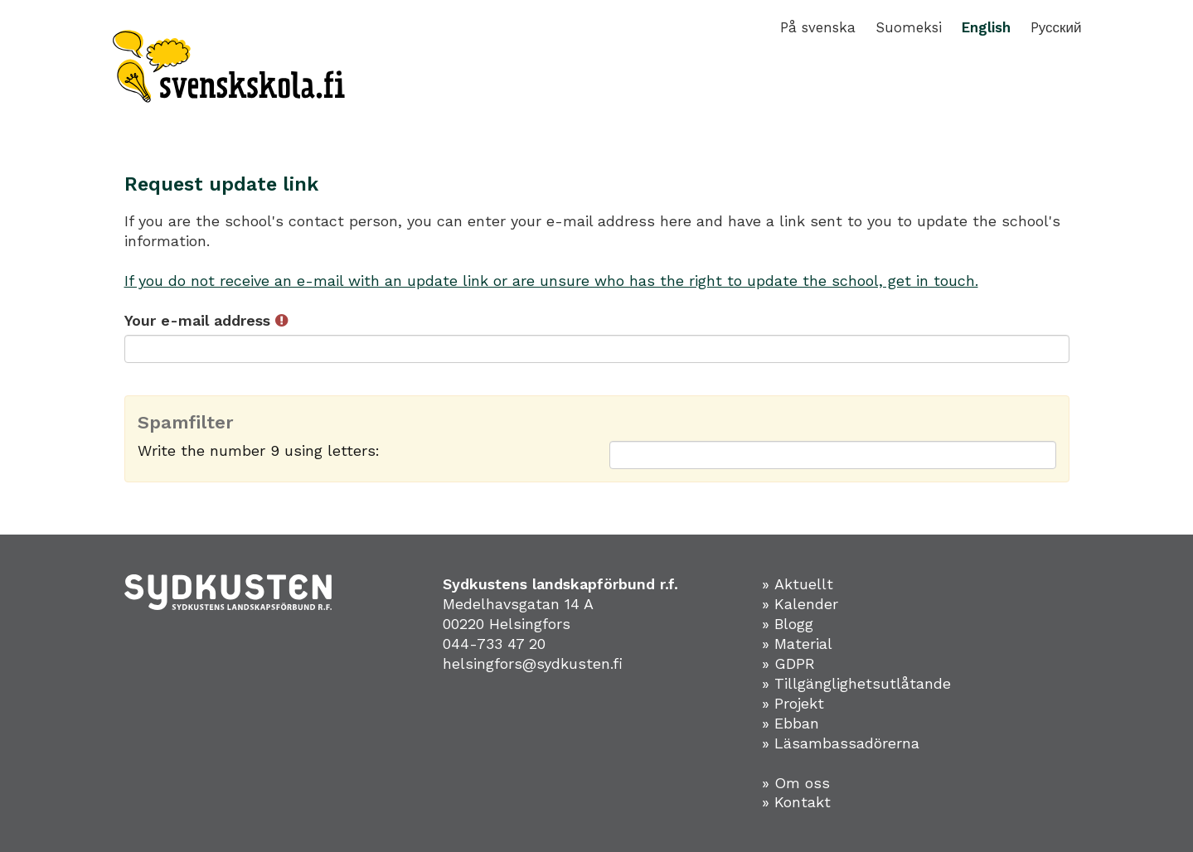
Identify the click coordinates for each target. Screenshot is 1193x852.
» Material (797, 643)
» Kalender (800, 603)
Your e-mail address (206, 320)
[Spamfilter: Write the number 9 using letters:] (832, 455)
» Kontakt (796, 802)
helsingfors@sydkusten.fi (533, 663)
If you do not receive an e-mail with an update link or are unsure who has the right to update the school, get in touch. (551, 280)
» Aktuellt (797, 584)
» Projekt (793, 703)
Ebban (796, 723)
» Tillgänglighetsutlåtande (856, 683)
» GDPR (788, 663)
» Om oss (796, 782)
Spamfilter (186, 423)
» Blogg (787, 623)
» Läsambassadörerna (840, 743)
